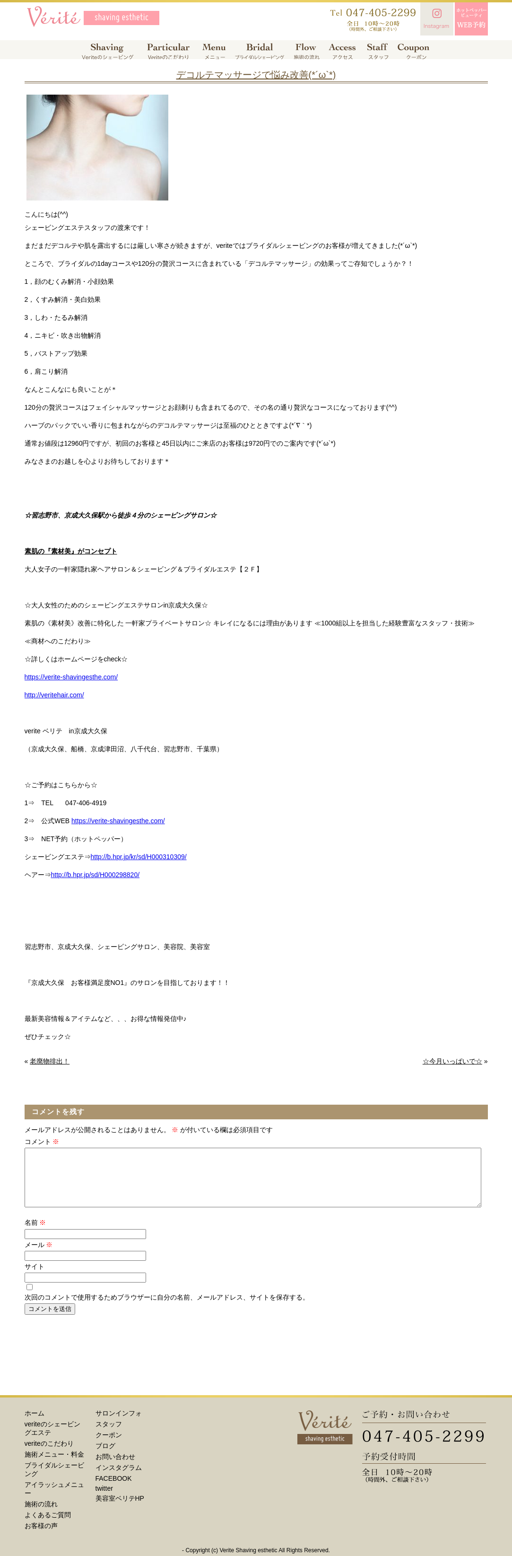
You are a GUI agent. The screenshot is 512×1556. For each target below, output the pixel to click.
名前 (35, 1234)
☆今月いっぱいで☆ (452, 1061)
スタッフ (108, 1435)
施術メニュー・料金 (54, 1465)
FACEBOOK (113, 1490)
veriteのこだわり (49, 1455)
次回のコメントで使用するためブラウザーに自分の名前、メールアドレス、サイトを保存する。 (167, 1308)
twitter (104, 1499)
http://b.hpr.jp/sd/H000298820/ (95, 875)
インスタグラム (118, 1479)
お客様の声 (41, 1537)
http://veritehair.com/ (54, 695)
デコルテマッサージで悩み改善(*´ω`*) (256, 75)
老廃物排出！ (49, 1061)
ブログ (105, 1457)
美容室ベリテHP (119, 1509)
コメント (42, 1141)
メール (39, 1256)
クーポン (108, 1446)
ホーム (34, 1424)
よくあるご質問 (48, 1526)
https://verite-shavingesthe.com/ (71, 677)
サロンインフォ (118, 1424)
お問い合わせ (115, 1468)
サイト (34, 1278)
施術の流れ (41, 1515)
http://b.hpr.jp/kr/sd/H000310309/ (139, 857)
